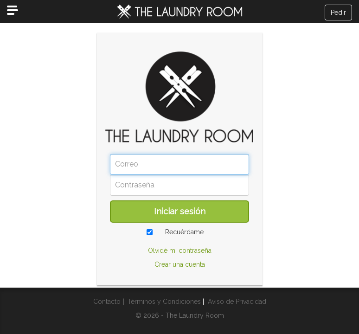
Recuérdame (184, 232)
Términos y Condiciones (164, 301)
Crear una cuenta (179, 264)
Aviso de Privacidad (237, 301)
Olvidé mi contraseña (180, 250)
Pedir (338, 12)
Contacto (107, 301)
